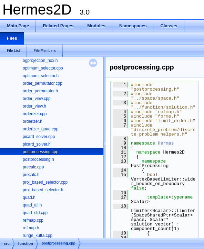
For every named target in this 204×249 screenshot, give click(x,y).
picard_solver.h (37, 144)
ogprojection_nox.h (40, 60)
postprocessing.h (38, 159)
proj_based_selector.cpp (45, 182)
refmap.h (31, 227)
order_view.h (34, 106)
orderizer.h (32, 121)
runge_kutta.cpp (37, 235)
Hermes (166, 143)
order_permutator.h (40, 91)
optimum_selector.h (41, 75)
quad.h (29, 197)
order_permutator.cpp (42, 83)
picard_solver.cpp (39, 136)
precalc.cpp (33, 167)
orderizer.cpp (35, 113)
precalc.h (31, 174)
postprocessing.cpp (40, 151)
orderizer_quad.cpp (40, 129)
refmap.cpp (33, 220)
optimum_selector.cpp (43, 68)
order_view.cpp (37, 98)
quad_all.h (32, 205)
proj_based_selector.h (43, 189)
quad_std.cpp (35, 212)
